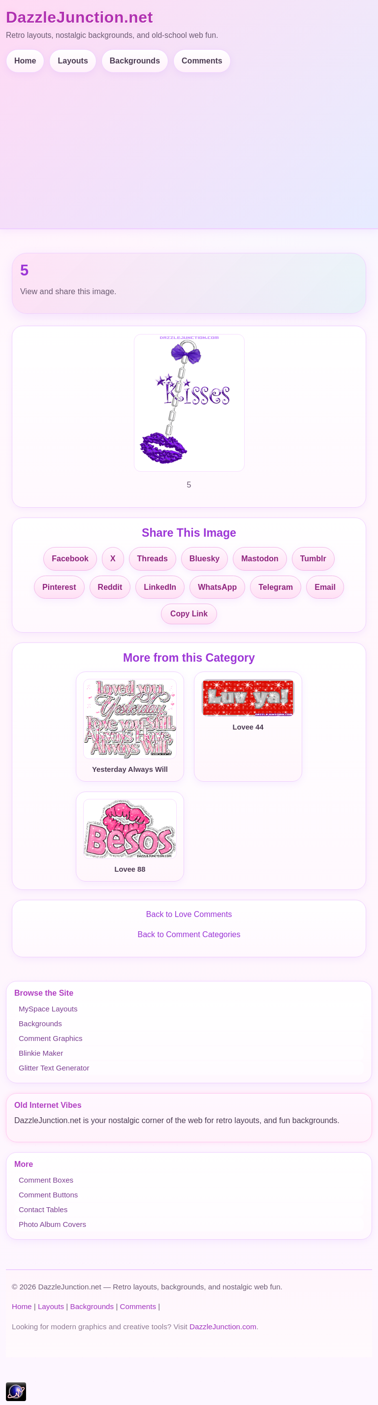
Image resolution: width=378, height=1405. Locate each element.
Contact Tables (43, 1209)
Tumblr (313, 558)
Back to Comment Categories (189, 934)
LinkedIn (160, 587)
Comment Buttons (48, 1195)
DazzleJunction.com (222, 1326)
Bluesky (204, 558)
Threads (152, 558)
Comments (202, 61)
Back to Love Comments (189, 914)
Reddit (110, 587)
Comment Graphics (50, 1038)
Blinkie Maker (41, 1053)
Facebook (70, 558)
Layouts (73, 61)
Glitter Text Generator (54, 1068)
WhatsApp (217, 587)
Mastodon (260, 558)
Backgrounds (135, 61)
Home (25, 61)
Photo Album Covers (52, 1224)
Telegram (275, 587)
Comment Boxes (46, 1180)
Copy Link (189, 614)
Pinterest (59, 587)
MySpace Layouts (48, 1009)
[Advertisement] (189, 146)
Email (325, 587)
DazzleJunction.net (79, 17)
